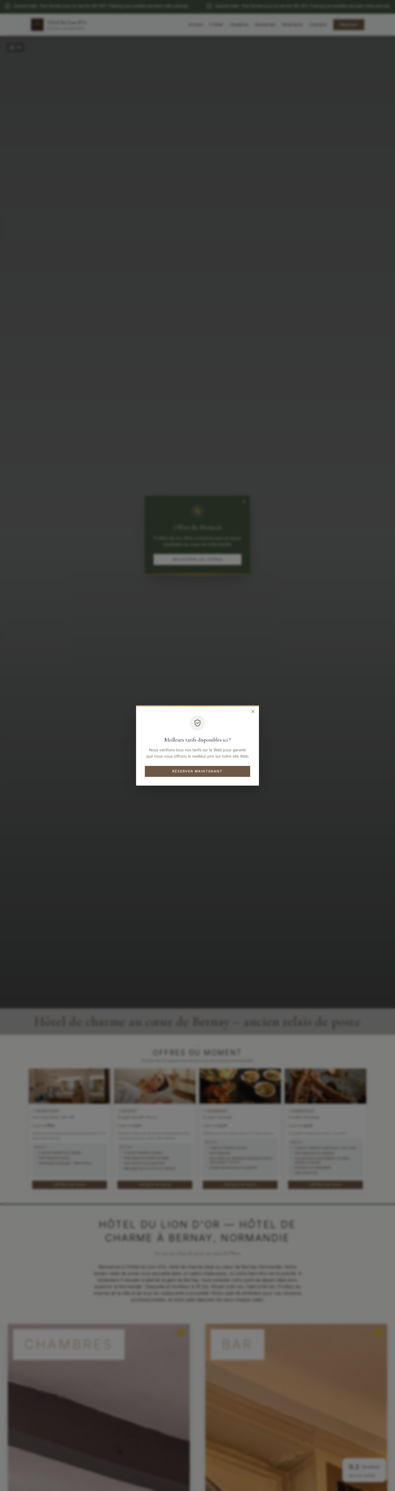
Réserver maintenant (197, 771)
